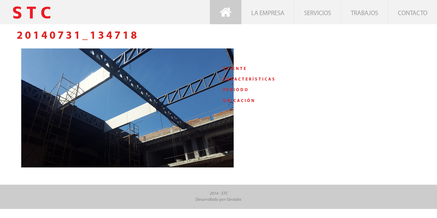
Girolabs (234, 199)
